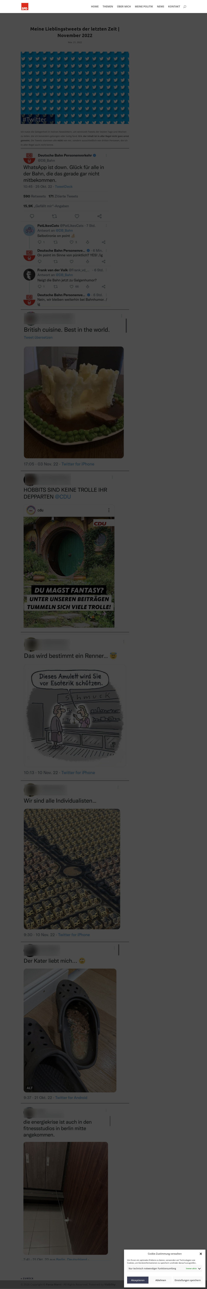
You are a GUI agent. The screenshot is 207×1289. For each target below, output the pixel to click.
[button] (200, 1253)
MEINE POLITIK (144, 6)
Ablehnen (160, 1280)
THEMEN (108, 6)
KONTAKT (174, 6)
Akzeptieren (137, 1280)
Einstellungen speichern (188, 1280)
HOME (95, 6)
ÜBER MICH (124, 6)
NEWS (160, 6)
